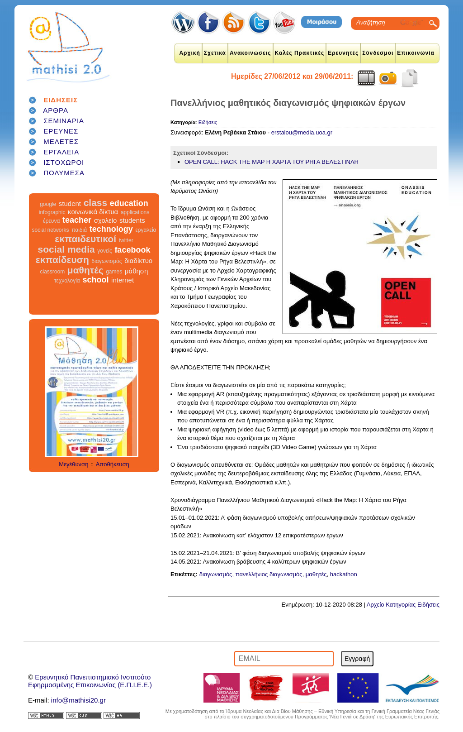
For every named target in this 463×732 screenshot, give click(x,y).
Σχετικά (215, 53)
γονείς (104, 251)
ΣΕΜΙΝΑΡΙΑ (63, 120)
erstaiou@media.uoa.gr (301, 132)
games (114, 271)
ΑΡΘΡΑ (55, 110)
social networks (50, 230)
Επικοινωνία (416, 53)
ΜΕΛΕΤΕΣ (61, 141)
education (129, 203)
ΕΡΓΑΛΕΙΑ (61, 152)
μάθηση (136, 271)
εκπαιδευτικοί (85, 239)
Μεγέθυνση (73, 464)
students (132, 220)
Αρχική (189, 53)
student (70, 203)
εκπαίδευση (62, 259)
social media (66, 249)
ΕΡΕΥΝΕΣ (60, 131)
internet (122, 280)
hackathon (343, 574)
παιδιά (79, 230)
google (48, 204)
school (95, 280)
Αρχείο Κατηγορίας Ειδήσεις (403, 604)
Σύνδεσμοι (377, 53)
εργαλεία (145, 230)
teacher (76, 220)
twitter (126, 240)
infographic (52, 212)
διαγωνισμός (106, 261)
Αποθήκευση (112, 464)
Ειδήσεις (207, 122)
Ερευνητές (343, 53)
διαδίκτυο (138, 260)
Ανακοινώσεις (250, 53)
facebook (132, 250)
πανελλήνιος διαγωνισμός (269, 574)
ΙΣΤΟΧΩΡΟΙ (63, 162)
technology (111, 229)
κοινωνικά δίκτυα (93, 211)
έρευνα (51, 221)
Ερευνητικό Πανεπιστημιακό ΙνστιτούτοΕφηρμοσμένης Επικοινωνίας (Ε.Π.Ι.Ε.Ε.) (90, 681)
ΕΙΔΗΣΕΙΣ (60, 100)
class (96, 202)
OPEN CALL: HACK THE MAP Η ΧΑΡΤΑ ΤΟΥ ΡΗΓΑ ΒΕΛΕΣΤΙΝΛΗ (271, 161)
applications (135, 212)
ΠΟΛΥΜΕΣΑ (64, 173)
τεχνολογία (67, 280)
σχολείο (105, 220)
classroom (52, 271)
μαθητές (85, 270)
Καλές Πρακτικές (300, 53)
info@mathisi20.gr (78, 700)
